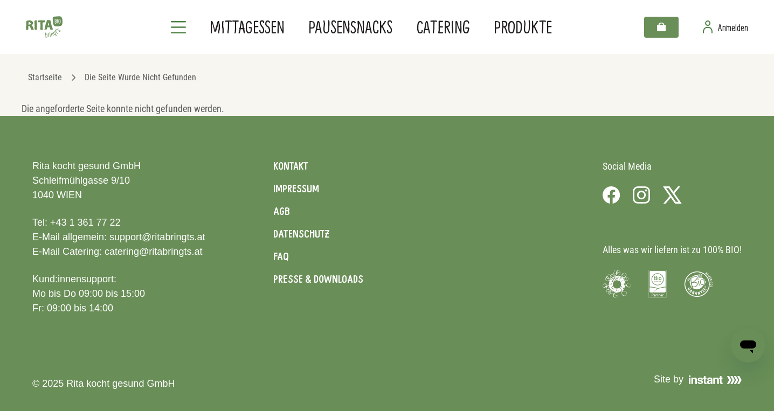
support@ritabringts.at (157, 237)
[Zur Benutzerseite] (725, 26)
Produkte (523, 27)
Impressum (296, 189)
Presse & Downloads (318, 279)
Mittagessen (247, 27)
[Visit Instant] (715, 379)
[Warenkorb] (661, 27)
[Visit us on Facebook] (611, 195)
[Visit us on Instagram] (641, 195)
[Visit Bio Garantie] (699, 284)
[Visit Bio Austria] (658, 284)
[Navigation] (178, 27)
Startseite (45, 77)
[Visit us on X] (672, 195)
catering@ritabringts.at (153, 251)
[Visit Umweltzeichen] (617, 284)
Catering (443, 27)
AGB (281, 211)
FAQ (281, 256)
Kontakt (290, 166)
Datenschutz (301, 234)
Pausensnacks (350, 27)
